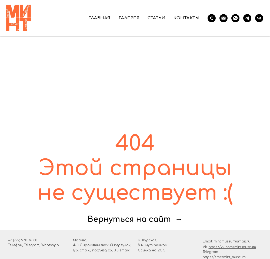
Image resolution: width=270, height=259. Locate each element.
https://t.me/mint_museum (224, 257)
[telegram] (247, 18)
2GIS (161, 250)
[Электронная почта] (223, 18)
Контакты (186, 18)
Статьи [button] (156, 18)
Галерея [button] (129, 18)
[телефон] (212, 18)
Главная (99, 18)
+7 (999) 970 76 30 (22, 240)
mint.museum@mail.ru (232, 241)
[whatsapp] (235, 18)
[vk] (259, 18)
